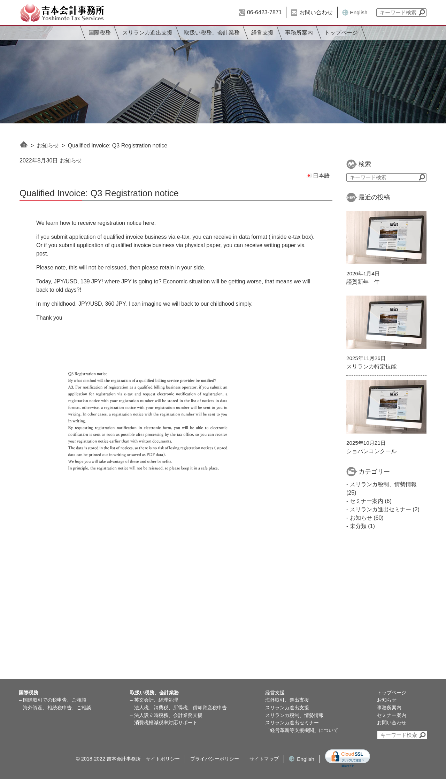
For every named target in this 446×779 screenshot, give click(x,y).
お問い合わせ (316, 12)
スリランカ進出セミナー (380, 509)
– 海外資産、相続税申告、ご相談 (55, 707)
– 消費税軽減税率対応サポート (164, 722)
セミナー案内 (366, 501)
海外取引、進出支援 (287, 700)
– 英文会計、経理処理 (154, 700)
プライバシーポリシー (214, 759)
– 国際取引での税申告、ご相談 (52, 700)
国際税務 (100, 33)
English (359, 12)
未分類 (358, 526)
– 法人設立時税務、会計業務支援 (166, 715)
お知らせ (48, 145)
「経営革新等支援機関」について (301, 730)
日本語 (318, 175)
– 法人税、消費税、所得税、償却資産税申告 (178, 707)
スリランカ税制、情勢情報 (383, 484)
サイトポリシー (163, 759)
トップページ (341, 33)
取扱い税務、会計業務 (212, 33)
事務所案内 (299, 33)
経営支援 (262, 33)
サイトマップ (264, 759)
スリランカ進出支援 (147, 33)
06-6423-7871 (264, 12)
